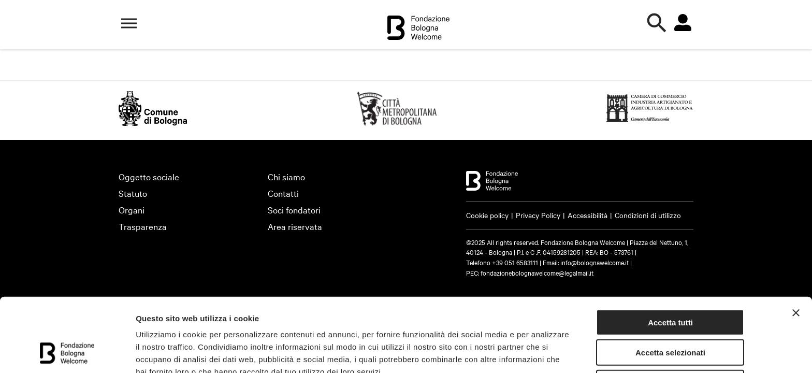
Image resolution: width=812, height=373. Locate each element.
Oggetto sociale (149, 176)
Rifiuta (670, 314)
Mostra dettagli (164, 352)
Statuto (133, 193)
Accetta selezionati (670, 284)
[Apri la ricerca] (657, 23)
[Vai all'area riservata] (682, 23)
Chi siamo (286, 176)
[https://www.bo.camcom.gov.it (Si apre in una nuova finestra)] (649, 122)
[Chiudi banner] (796, 244)
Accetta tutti (670, 254)
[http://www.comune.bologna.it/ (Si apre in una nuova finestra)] (153, 122)
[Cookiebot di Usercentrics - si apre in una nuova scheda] (67, 353)
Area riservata (295, 226)
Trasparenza (143, 226)
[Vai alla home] (418, 29)
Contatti (283, 193)
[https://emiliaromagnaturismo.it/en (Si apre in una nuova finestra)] (397, 122)
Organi (131, 210)
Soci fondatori (294, 210)
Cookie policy (487, 215)
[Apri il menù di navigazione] (129, 23)
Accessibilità (587, 215)
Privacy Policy (538, 215)
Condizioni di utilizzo (648, 215)
